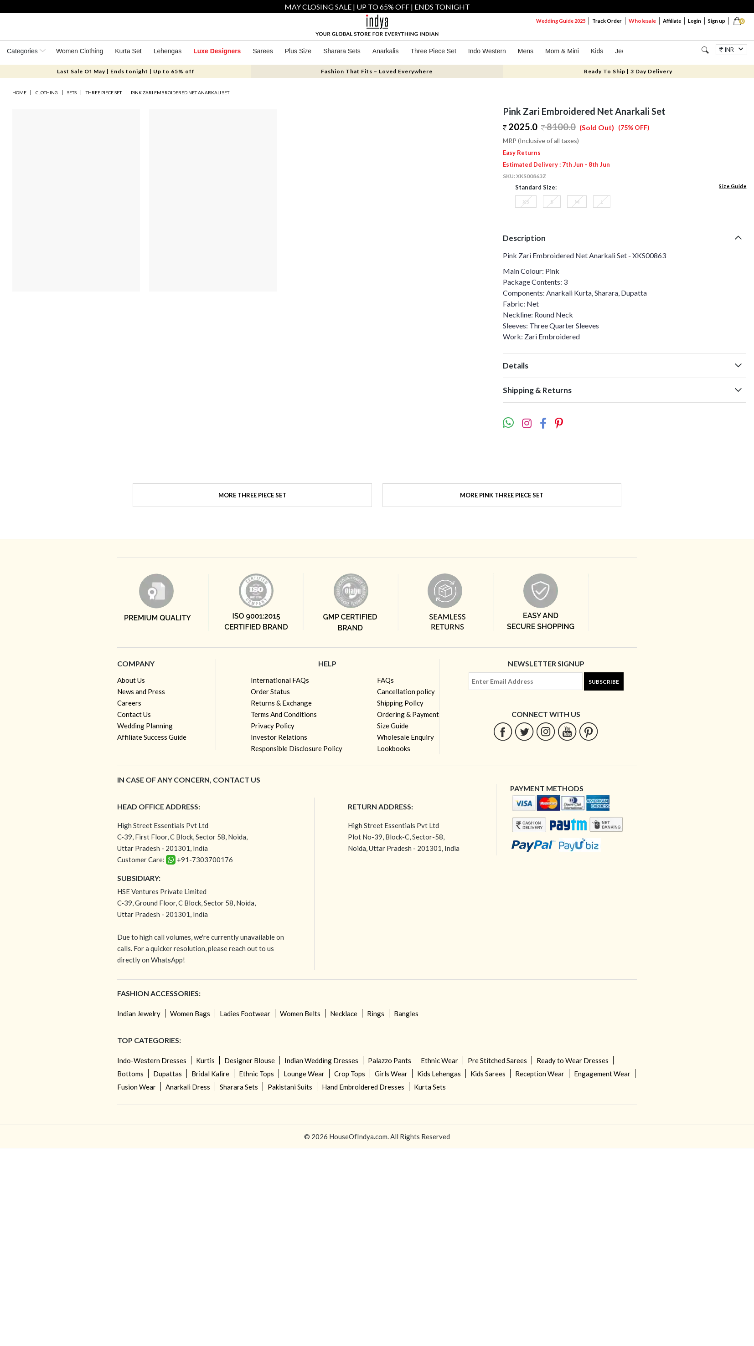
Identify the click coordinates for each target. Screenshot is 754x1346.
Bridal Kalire (210, 1074)
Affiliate (672, 21)
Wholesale (642, 20)
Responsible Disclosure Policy (296, 748)
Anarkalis (385, 51)
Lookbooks (393, 748)
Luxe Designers (217, 51)
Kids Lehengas (439, 1074)
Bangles (406, 1013)
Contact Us (134, 714)
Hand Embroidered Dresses (363, 1087)
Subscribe (604, 681)
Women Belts (300, 1013)
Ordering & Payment (408, 714)
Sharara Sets (342, 51)
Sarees (263, 51)
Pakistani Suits (290, 1087)
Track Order (607, 21)
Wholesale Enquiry (405, 737)
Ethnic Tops (256, 1074)
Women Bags (190, 1013)
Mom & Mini (562, 51)
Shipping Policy (400, 703)
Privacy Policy (272, 726)
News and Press (141, 691)
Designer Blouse (249, 1060)
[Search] (705, 50)
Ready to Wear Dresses (573, 1060)
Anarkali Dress (187, 1087)
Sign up (716, 21)
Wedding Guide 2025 (560, 21)
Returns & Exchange (281, 703)
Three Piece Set (433, 51)
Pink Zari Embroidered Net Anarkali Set (180, 92)
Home (19, 92)
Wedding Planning (145, 726)
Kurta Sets (430, 1087)
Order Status (270, 691)
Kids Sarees (488, 1074)
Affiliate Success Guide (151, 737)
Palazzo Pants (389, 1060)
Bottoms (130, 1074)
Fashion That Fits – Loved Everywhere (377, 71)
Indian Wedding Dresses (321, 1060)
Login (694, 21)
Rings (375, 1013)
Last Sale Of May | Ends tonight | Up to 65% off (126, 71)
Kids (597, 51)
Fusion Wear (136, 1087)
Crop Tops (349, 1074)
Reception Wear (539, 1074)
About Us (131, 680)
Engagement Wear (602, 1074)
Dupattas (167, 1074)
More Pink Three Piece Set (501, 495)
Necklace (343, 1013)
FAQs (385, 680)
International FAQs (280, 680)
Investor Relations (279, 737)
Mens (525, 51)
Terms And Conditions (284, 714)
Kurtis (205, 1060)
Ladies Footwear (245, 1013)
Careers (129, 703)
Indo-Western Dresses (151, 1060)
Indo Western (487, 51)
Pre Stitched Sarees (497, 1060)
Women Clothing (79, 51)
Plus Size (298, 51)
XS (525, 201)
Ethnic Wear (439, 1060)
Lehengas (168, 51)
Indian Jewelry (138, 1013)
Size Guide (732, 186)
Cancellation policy (406, 691)
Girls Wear (391, 1074)
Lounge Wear (304, 1074)
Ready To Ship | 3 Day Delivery (628, 71)
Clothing (47, 92)
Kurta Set (128, 51)
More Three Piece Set (252, 495)
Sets (72, 92)
